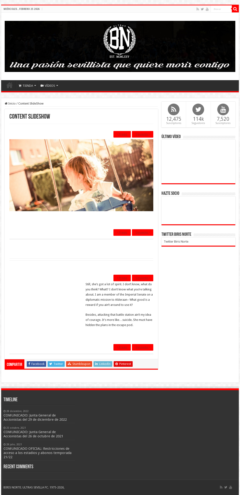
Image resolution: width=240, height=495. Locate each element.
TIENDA (26, 85)
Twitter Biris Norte (176, 234)
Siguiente (142, 134)
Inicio (10, 85)
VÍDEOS (48, 85)
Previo (122, 134)
